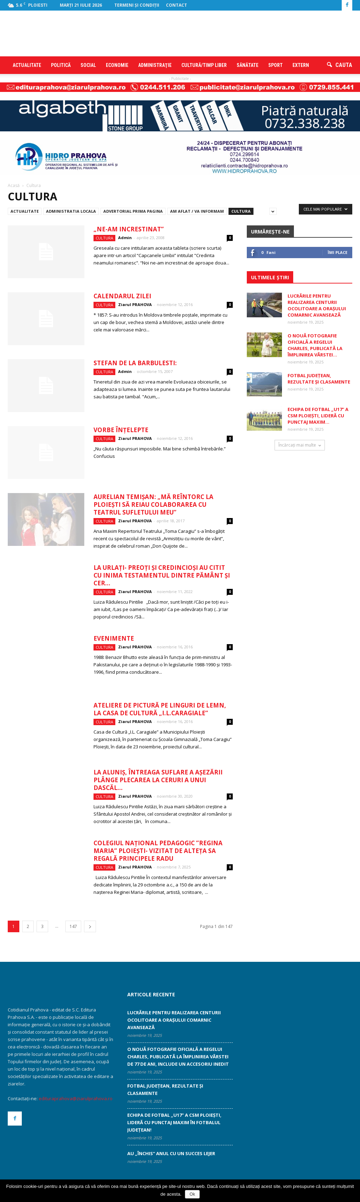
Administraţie (155, 65)
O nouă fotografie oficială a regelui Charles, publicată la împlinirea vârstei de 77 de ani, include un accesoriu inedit (178, 1056)
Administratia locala (71, 211)
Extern (300, 65)
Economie (117, 65)
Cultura (241, 211)
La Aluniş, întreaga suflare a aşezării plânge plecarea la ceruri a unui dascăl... (158, 780)
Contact (176, 5)
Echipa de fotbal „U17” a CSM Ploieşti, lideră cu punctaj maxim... (318, 415)
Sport (275, 65)
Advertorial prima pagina (133, 211)
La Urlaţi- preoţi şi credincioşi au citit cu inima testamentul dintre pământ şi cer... (162, 575)
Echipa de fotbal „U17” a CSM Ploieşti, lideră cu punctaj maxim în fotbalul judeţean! (174, 1122)
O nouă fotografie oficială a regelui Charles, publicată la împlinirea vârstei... (315, 345)
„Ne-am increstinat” (129, 229)
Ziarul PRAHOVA (135, 304)
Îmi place (337, 252)
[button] (339, 65)
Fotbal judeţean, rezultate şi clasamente (319, 378)
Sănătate (247, 65)
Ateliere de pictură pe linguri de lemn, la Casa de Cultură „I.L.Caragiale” (160, 709)
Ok (192, 1194)
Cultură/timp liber (204, 65)
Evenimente (114, 638)
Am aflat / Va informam (197, 211)
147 (73, 926)
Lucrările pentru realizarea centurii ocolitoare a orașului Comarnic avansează (317, 305)
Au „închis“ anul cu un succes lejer (171, 1153)
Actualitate (27, 65)
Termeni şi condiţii (136, 5)
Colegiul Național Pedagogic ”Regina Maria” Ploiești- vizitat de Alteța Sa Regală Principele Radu (158, 850)
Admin (125, 237)
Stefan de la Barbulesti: (135, 363)
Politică (61, 65)
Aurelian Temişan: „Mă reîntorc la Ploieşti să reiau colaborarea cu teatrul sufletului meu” (153, 504)
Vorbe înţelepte (121, 430)
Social (88, 65)
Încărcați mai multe (299, 445)
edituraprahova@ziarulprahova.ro (75, 1098)
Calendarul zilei (122, 296)
